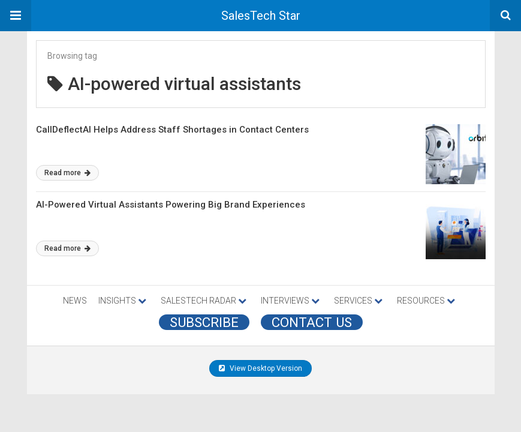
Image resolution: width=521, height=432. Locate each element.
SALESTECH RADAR (203, 300)
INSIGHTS (122, 300)
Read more (67, 173)
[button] (15, 15)
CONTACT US (312, 322)
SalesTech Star (260, 15)
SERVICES (358, 300)
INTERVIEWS (290, 300)
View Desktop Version (260, 368)
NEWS (75, 300)
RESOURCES (426, 300)
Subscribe (204, 322)
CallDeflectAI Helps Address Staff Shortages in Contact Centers (172, 129)
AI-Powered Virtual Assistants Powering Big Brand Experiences (170, 204)
